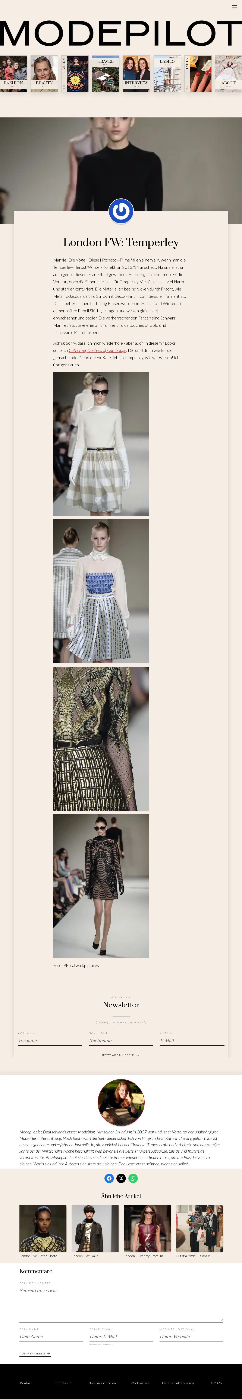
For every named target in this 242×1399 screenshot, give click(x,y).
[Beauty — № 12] (44, 73)
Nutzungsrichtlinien (102, 1383)
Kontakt (26, 1383)
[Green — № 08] (75, 73)
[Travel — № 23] (105, 73)
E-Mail (166, 1032)
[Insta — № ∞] (198, 73)
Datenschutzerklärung (178, 1383)
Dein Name (29, 1329)
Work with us (140, 1383)
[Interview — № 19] (136, 73)
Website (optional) (178, 1329)
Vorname (26, 1032)
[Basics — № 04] (167, 73)
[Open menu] (235, 7)
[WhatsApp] (133, 1178)
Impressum (64, 1383)
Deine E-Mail (101, 1329)
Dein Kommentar (35, 1283)
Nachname (99, 1032)
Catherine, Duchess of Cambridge (97, 350)
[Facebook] (109, 1178)
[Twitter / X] (121, 1178)
